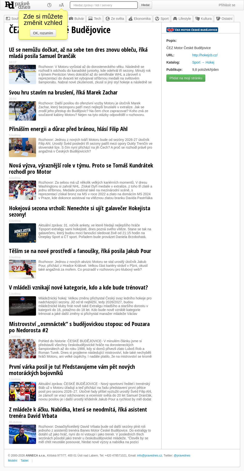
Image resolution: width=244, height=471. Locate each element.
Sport (162, 18)
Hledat (145, 5)
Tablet (25, 460)
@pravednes (182, 455)
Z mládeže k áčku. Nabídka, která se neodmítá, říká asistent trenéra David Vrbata (78, 412)
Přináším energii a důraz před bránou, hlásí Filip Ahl (68, 129)
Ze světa (114, 18)
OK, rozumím (43, 33)
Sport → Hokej (203, 62)
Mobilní (12, 460)
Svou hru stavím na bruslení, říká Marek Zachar (63, 92)
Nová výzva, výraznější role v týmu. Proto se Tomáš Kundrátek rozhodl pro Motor (81, 168)
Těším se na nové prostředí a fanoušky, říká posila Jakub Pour (80, 251)
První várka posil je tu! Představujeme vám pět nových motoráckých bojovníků (72, 369)
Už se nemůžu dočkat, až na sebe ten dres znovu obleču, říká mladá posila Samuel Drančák (78, 52)
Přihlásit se (227, 5)
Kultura (203, 18)
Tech (94, 18)
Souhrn (14, 18)
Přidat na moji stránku (186, 78)
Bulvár (76, 18)
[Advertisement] (200, 114)
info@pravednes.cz (149, 455)
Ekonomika (139, 18)
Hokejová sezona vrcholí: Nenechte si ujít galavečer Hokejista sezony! (79, 211)
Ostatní (224, 18)
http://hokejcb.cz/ (205, 55)
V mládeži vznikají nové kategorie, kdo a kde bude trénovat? (78, 287)
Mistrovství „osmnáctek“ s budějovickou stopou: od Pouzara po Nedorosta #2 (79, 327)
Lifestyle (182, 18)
